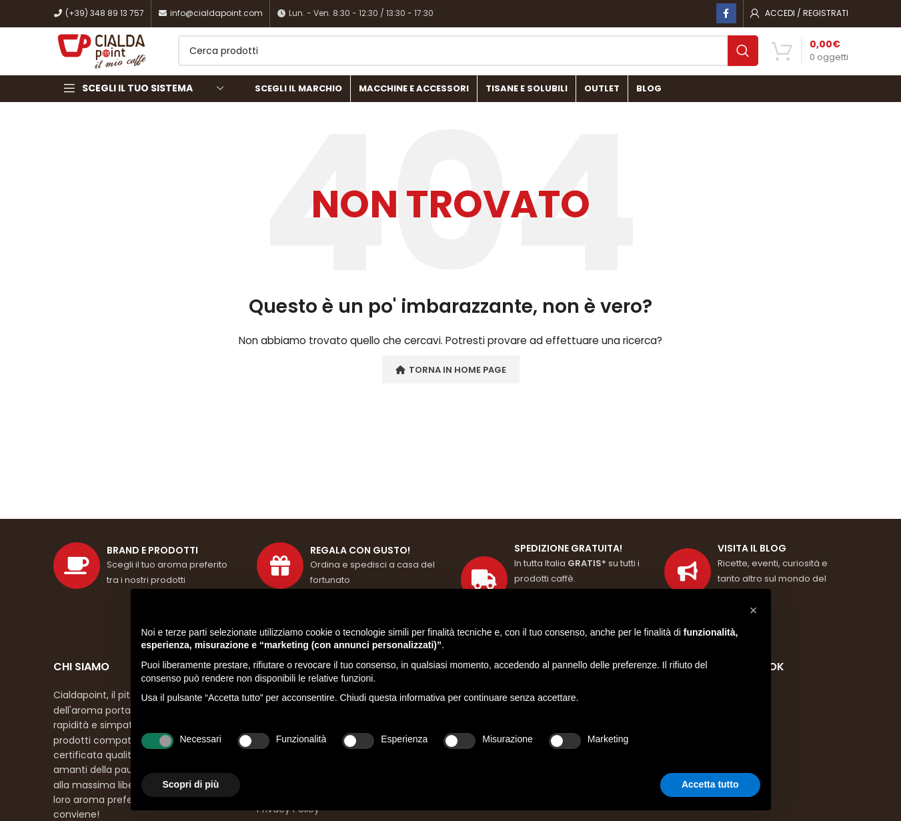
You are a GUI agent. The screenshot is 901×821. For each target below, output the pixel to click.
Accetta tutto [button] (710, 784)
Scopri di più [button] (191, 784)
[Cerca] (491, 61)
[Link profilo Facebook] (726, 14)
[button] (753, 610)
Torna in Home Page (450, 389)
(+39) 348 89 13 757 (98, 13)
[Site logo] (126, 60)
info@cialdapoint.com (210, 13)
